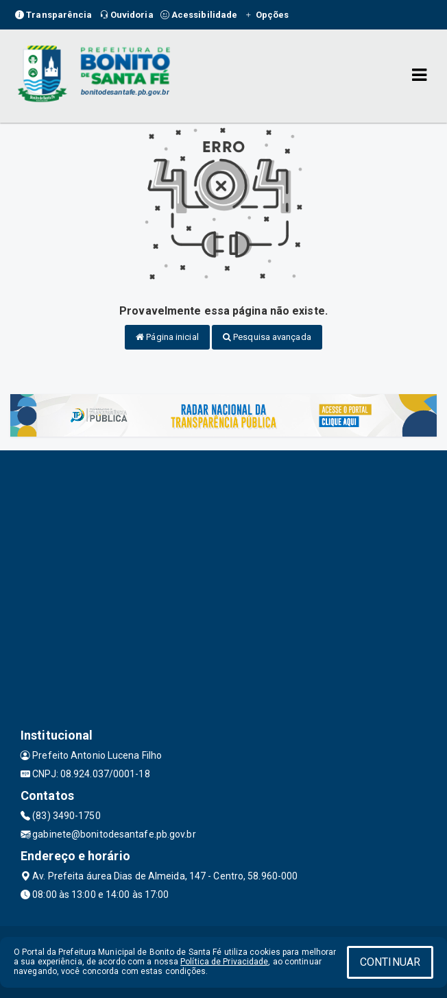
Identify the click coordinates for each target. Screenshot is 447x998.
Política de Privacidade (224, 961)
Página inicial (167, 337)
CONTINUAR (390, 962)
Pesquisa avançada (267, 337)
